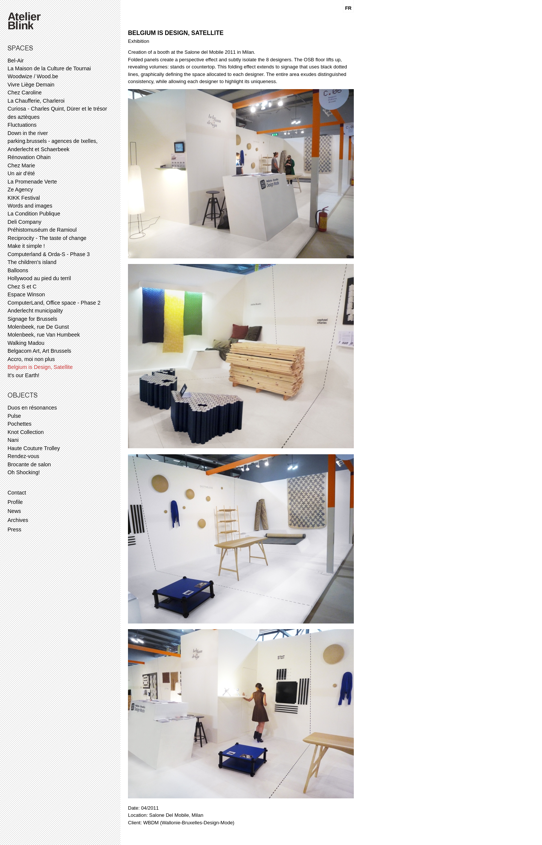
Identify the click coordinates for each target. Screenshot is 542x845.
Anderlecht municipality (35, 311)
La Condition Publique (34, 214)
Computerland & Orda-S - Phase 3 (49, 254)
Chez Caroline (25, 93)
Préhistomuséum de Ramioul (42, 230)
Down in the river (28, 133)
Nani (13, 440)
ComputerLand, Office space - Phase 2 (54, 303)
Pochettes (20, 424)
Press (14, 529)
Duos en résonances (32, 408)
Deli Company (24, 222)
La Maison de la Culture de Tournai (49, 68)
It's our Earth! (24, 375)
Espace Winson (26, 294)
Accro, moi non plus (31, 359)
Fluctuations (22, 125)
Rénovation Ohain (29, 157)
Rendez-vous (23, 456)
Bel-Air (16, 61)
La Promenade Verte (32, 182)
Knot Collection (26, 432)
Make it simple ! (26, 246)
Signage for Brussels (32, 319)
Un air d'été (21, 173)
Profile (15, 502)
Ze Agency (20, 190)
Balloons (18, 270)
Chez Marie (21, 165)
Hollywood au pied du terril (39, 278)
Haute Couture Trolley (34, 448)
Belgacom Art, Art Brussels (39, 351)
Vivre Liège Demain (31, 85)
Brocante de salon (29, 464)
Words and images (30, 206)
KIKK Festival (24, 198)
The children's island (32, 262)
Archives (18, 520)
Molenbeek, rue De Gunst (38, 327)
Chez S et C (22, 287)
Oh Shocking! (24, 472)
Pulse (14, 416)
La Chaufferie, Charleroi (36, 101)
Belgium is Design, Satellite (40, 367)
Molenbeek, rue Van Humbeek (44, 335)
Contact (17, 493)
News (14, 511)
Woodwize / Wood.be (33, 76)
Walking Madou (26, 343)
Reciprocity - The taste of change (47, 238)
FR (348, 8)
